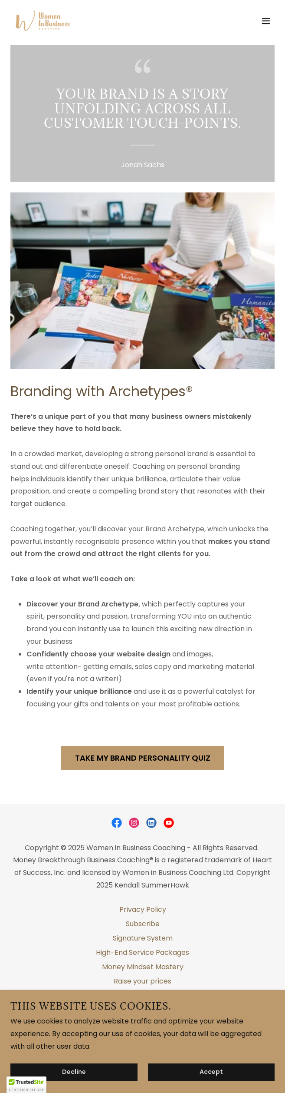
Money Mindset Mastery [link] (142, 967)
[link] (43, 20)
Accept (211, 1072)
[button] (266, 21)
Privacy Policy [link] (142, 909)
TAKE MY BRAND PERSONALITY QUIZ (142, 757)
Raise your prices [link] (142, 981)
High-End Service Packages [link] (142, 952)
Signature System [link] (143, 938)
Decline (74, 1072)
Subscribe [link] (143, 924)
